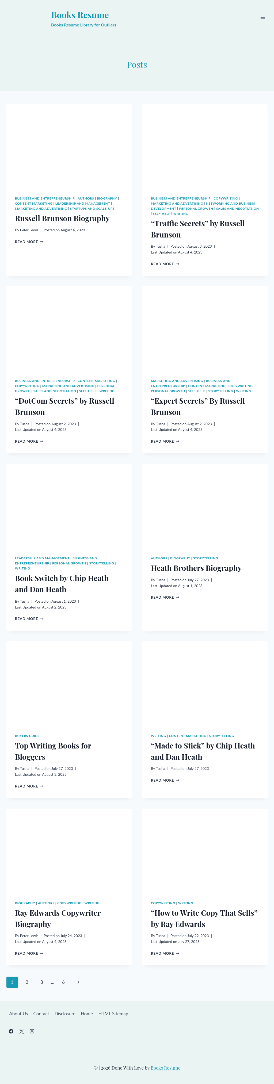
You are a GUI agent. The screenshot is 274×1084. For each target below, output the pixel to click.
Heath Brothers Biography (196, 568)
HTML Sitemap (113, 1013)
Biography (107, 198)
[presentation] (69, 145)
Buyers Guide (27, 736)
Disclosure (65, 1013)
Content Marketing (33, 203)
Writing (180, 214)
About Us (18, 1013)
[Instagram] (31, 1031)
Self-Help (161, 214)
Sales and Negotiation (237, 208)
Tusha (160, 246)
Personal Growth (196, 208)
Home (87, 1013)
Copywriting (226, 198)
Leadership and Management (82, 203)
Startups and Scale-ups (92, 208)
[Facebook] (11, 1031)
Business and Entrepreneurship (45, 198)
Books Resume (165, 1068)
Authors (86, 198)
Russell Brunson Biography (62, 218)
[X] (21, 1031)
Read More (29, 242)
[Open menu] (263, 19)
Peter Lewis (29, 230)
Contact (41, 1013)
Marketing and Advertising (41, 208)
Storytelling (220, 391)
